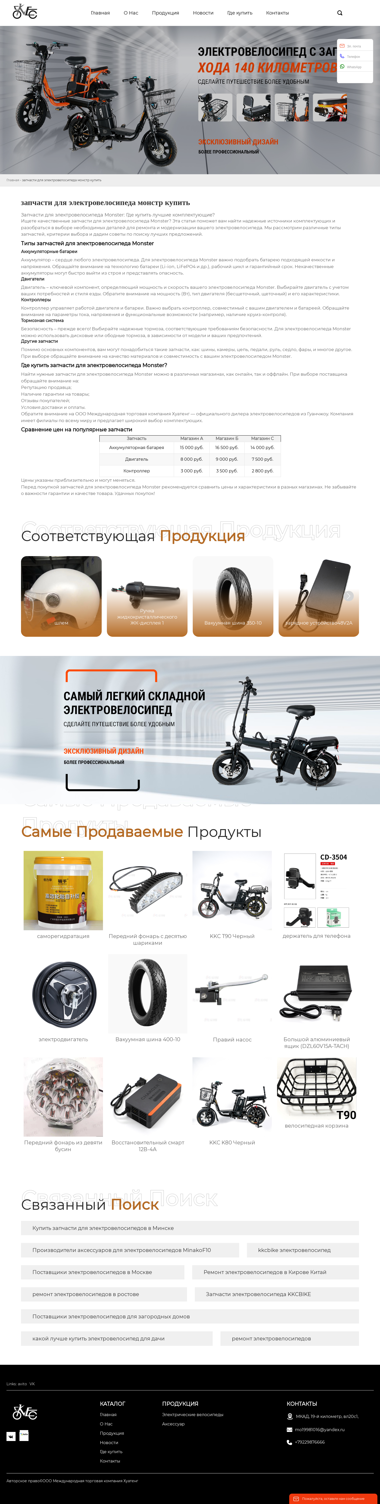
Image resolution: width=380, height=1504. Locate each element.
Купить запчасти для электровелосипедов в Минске (103, 1228)
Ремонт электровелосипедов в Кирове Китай (265, 1272)
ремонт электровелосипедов (271, 1338)
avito (22, 1384)
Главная (12, 180)
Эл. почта (350, 45)
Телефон (350, 56)
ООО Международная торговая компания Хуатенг (132, 413)
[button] (348, 596)
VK (32, 1384)
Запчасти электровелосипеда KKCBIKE (258, 1294)
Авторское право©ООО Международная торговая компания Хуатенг (72, 1481)
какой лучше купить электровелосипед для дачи (98, 1338)
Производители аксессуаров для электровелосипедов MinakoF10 (121, 1250)
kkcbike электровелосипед (294, 1250)
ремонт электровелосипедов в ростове (85, 1294)
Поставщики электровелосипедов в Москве (92, 1272)
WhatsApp (350, 66)
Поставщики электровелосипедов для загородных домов (111, 1316)
